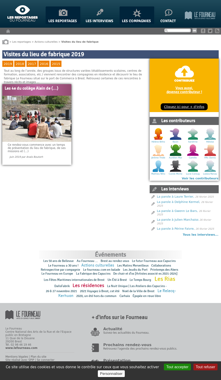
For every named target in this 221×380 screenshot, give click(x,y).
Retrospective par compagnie (60, 270)
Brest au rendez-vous (115, 261)
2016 (44, 64)
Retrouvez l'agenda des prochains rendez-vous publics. (140, 348)
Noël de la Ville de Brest (138, 291)
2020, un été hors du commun (96, 296)
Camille (193, 158)
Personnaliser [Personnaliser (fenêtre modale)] (111, 374)
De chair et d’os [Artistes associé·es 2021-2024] (145, 274)
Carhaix (124, 296)
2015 (56, 64)
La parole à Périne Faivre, (176, 228)
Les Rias (164, 279)
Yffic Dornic (210, 158)
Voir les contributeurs (200, 178)
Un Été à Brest (117, 280)
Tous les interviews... (200, 234)
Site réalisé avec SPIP (19, 360)
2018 (20, 64)
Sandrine (193, 142)
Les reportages (21, 41)
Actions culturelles (46, 41)
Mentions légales (16, 356)
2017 (32, 64)
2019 (8, 64)
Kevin (175, 142)
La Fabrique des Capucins (93, 274)
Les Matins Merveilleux (132, 265)
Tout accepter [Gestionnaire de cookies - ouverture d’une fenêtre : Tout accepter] (177, 367)
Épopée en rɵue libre (147, 296)
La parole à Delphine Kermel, (178, 202)
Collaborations (161, 265)
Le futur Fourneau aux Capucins (154, 261)
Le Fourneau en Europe (57, 274)
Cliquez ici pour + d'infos (184, 107)
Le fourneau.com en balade (101, 270)
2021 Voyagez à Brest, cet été (99, 291)
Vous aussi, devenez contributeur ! (184, 90)
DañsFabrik (62, 286)
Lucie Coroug (193, 174)
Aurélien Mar (175, 158)
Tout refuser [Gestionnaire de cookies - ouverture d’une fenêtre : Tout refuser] (205, 367)
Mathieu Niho (158, 174)
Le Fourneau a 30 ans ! (63, 265)
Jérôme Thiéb (158, 158)
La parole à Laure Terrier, (175, 196)
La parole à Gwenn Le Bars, (177, 211)
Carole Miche (175, 174)
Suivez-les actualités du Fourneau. (126, 332)
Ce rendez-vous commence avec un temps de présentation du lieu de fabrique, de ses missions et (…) (37, 148)
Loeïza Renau (210, 174)
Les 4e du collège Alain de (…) (31, 88)
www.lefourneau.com (21, 348)
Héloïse (210, 142)
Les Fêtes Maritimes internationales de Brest (74, 280)
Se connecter (46, 360)
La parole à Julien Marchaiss (178, 219)
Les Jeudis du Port (135, 270)
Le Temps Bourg (141, 280)
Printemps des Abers (164, 270)
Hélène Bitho (158, 142)
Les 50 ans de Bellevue (58, 261)
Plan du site (38, 356)
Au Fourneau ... (87, 261)
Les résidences (88, 285)
